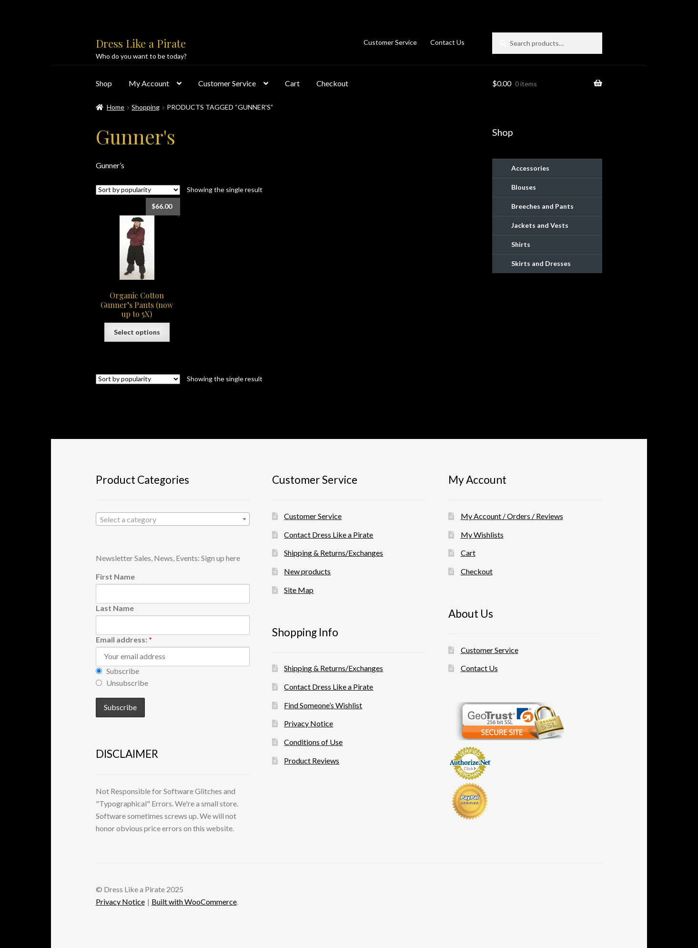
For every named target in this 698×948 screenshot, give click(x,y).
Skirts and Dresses (541, 263)
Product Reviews (311, 760)
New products (307, 571)
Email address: (124, 639)
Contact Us (447, 42)
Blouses (523, 187)
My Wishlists (482, 534)
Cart (292, 83)
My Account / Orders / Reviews (512, 515)
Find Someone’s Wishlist (323, 705)
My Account (149, 83)
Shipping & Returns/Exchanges (333, 552)
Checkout (332, 83)
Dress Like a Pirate (141, 43)
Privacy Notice (308, 723)
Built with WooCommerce (194, 901)
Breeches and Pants (542, 206)
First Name (115, 576)
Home (115, 107)
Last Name (115, 607)
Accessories (530, 168)
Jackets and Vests (539, 225)
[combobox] (173, 519)
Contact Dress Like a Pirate (328, 534)
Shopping (146, 107)
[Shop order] (138, 190)
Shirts (520, 244)
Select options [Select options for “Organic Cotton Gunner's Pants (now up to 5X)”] (137, 332)
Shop (104, 83)
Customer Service (390, 42)
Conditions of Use (313, 741)
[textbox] (173, 519)
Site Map (299, 589)
